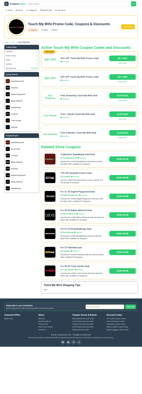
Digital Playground (70, 195)
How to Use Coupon (45, 327)
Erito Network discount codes (83, 327)
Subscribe (130, 307)
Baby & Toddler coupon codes (117, 327)
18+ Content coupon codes (116, 318)
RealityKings (68, 232)
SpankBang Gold (70, 158)
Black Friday (8, 318)
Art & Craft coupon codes (116, 321)
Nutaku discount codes (80, 330)
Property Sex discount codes (82, 324)
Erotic (13, 42)
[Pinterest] (68, 342)
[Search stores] (79, 3)
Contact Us (42, 330)
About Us (41, 318)
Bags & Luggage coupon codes (118, 330)
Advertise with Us (44, 321)
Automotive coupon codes (116, 324)
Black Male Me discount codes (83, 318)
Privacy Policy (43, 324)
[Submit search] (133, 3)
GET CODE (122, 58)
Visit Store (128, 27)
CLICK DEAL (122, 95)
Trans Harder (68, 270)
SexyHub (66, 176)
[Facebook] (63, 342)
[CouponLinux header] (15, 4)
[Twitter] (79, 342)
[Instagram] (74, 342)
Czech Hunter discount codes (83, 321)
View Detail (122, 63)
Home (6, 42)
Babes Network (69, 214)
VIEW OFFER (122, 159)
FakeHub (66, 251)
